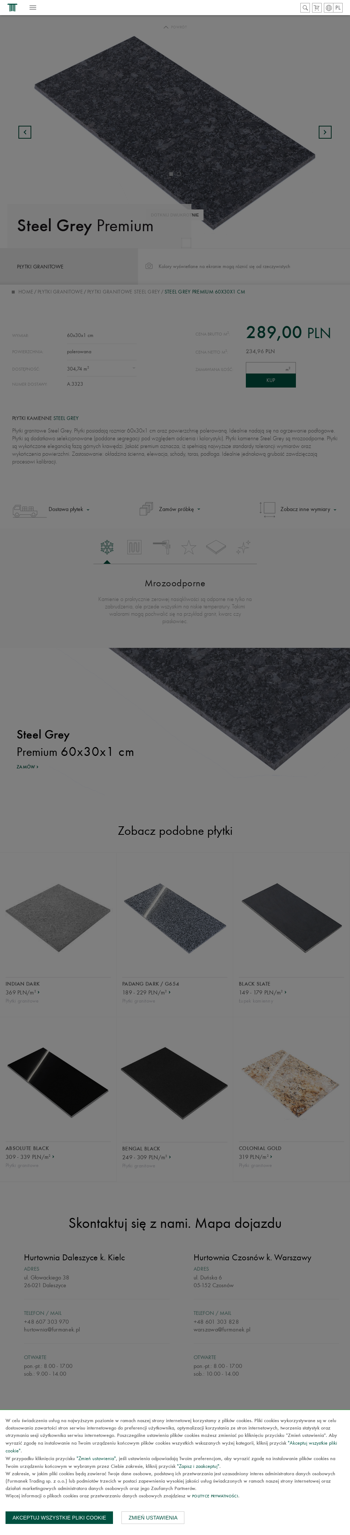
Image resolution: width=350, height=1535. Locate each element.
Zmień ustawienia (152, 1518)
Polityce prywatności (215, 1496)
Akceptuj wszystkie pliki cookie (59, 1518)
